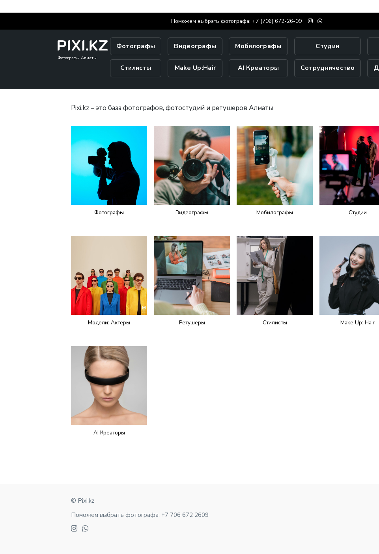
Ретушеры (192, 322)
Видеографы (195, 46)
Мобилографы (258, 46)
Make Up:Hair (195, 68)
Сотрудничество (328, 68)
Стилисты (135, 68)
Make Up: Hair (357, 322)
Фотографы (135, 46)
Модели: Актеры (109, 322)
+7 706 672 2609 (185, 515)
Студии (327, 46)
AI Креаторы (258, 68)
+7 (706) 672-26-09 (277, 21)
